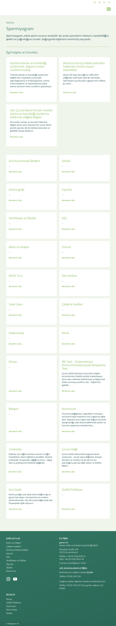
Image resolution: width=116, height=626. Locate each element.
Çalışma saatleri (13, 546)
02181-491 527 (74, 585)
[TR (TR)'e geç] (108, 3)
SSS (8, 556)
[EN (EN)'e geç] (98, 3)
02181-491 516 (74, 576)
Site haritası (11, 609)
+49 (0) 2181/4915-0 (76, 556)
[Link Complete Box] (31, 79)
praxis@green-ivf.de (76, 563)
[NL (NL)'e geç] (103, 3)
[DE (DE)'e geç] (93, 3)
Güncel (9, 553)
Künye (9, 599)
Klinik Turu (11, 570)
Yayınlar (9, 563)
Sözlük (10, 23)
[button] (108, 9)
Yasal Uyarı (11, 606)
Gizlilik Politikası (13, 602)
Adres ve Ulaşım (13, 543)
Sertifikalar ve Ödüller (16, 560)
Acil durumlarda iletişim (17, 550)
